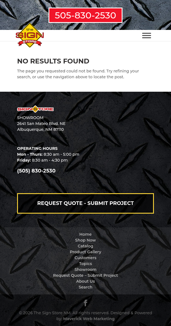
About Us (85, 281)
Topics (85, 263)
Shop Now (85, 240)
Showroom (86, 269)
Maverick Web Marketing (89, 318)
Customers (85, 257)
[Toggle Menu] (146, 35)
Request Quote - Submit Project (85, 203)
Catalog (85, 246)
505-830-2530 (85, 15)
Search (85, 287)
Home (85, 234)
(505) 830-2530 (36, 171)
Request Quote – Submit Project (85, 275)
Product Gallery (85, 251)
